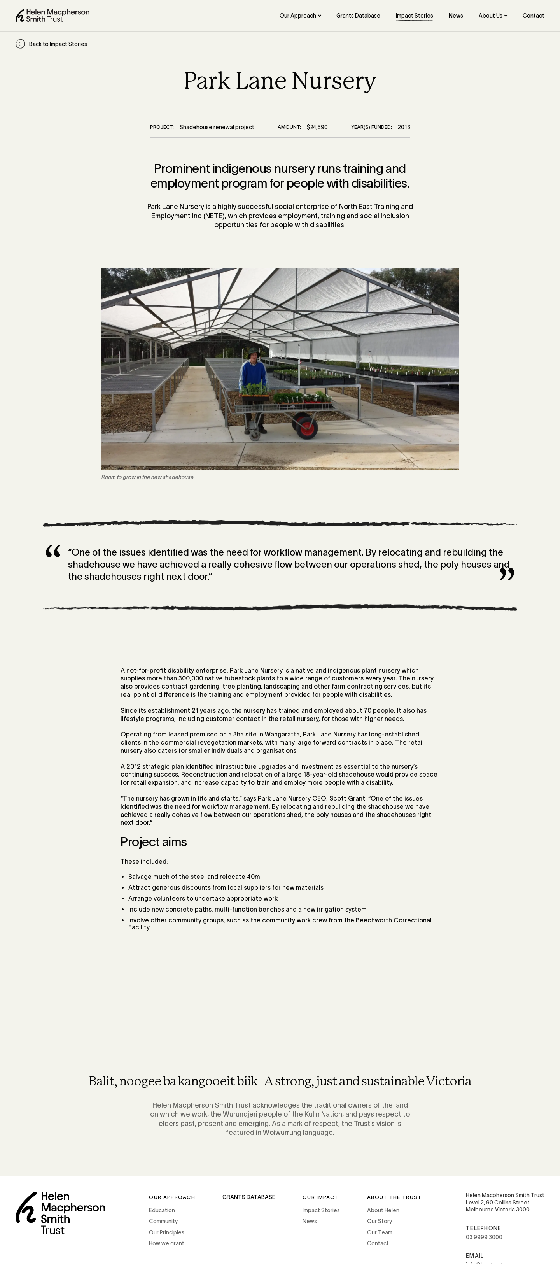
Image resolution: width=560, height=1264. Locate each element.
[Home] (52, 15)
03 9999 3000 (484, 1237)
